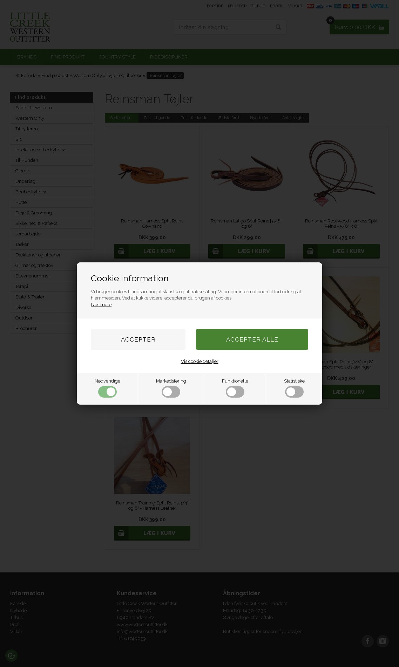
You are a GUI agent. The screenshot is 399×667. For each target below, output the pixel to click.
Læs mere (101, 304)
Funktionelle (235, 388)
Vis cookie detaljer (199, 361)
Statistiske (294, 388)
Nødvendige (107, 388)
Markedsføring (171, 388)
